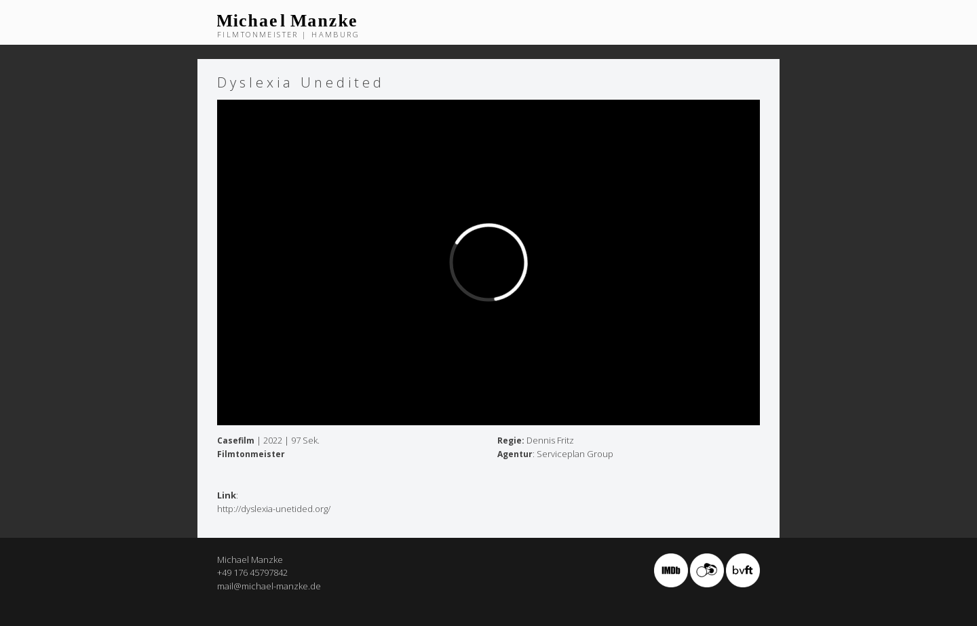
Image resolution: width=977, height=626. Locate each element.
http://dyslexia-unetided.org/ (273, 509)
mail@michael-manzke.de (269, 586)
